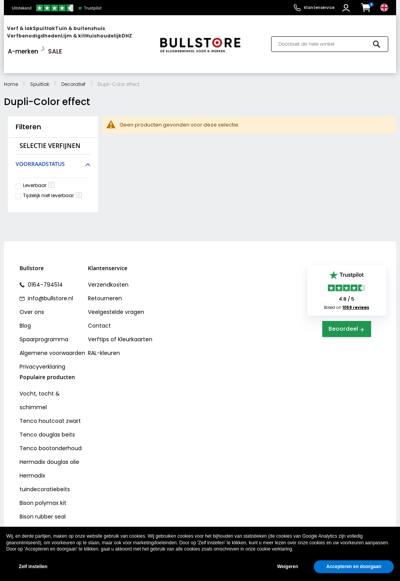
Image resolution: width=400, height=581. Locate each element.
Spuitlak (39, 68)
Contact (99, 310)
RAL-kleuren (104, 337)
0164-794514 (44, 269)
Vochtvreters (37, 514)
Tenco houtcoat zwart (50, 405)
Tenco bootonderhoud (51, 432)
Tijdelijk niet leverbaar (52, 179)
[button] (347, 8)
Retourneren (105, 282)
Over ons (32, 296)
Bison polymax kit (43, 487)
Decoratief (73, 68)
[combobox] (329, 36)
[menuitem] (37, 36)
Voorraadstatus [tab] (40, 147)
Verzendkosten (108, 269)
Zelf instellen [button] (33, 566)
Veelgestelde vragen (116, 296)
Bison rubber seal (43, 500)
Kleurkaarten (135, 323)
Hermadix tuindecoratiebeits (45, 466)
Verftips (98, 323)
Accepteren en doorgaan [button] (353, 566)
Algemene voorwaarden (52, 337)
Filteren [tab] (28, 111)
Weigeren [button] (287, 566)
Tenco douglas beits (47, 418)
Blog (25, 310)
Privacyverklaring (42, 351)
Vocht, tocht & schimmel (40, 384)
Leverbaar (38, 169)
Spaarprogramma (44, 323)
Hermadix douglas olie (49, 446)
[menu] (78, 36)
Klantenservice (319, 8)
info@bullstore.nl (49, 282)
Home (11, 68)
